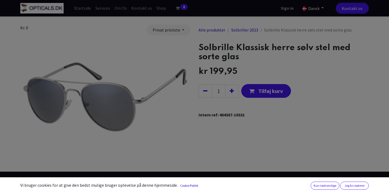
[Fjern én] (205, 91)
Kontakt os (352, 8)
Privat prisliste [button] (167, 30)
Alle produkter (212, 30)
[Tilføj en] (232, 91)
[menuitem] (82, 8)
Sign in (287, 8)
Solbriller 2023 (244, 30)
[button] (266, 91)
